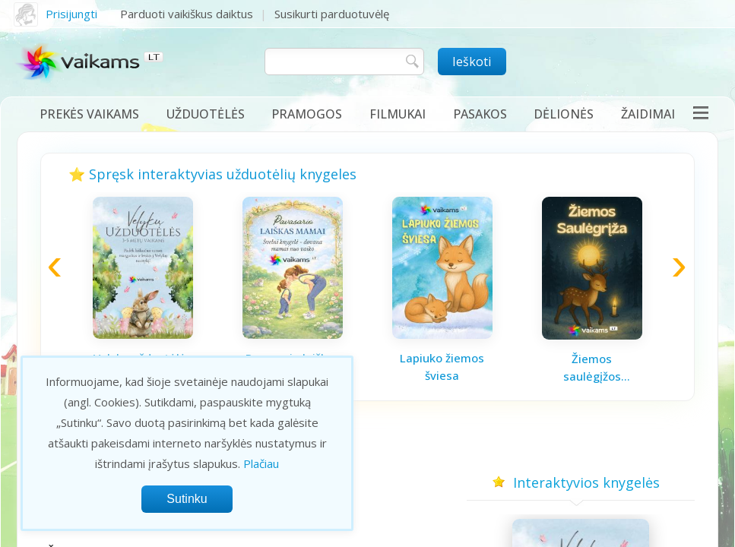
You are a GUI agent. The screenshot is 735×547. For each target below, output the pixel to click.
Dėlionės (564, 114)
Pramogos (306, 114)
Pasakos (480, 114)
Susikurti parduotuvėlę (331, 13)
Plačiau (261, 463)
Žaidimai (648, 114)
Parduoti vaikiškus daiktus (186, 13)
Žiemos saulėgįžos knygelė (592, 367)
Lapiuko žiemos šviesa (442, 366)
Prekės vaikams (89, 114)
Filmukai (397, 114)
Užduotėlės (205, 114)
